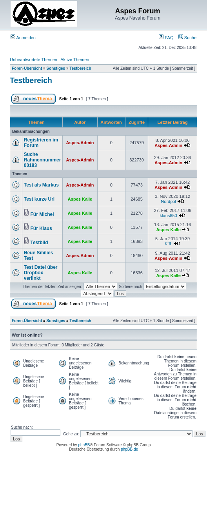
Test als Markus (41, 185)
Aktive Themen (74, 59)
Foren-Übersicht (27, 68)
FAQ (166, 37)
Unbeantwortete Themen (33, 59)
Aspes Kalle (80, 199)
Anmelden (23, 37)
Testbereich (80, 68)
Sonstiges (55, 68)
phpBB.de (129, 449)
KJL (168, 243)
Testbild (39, 242)
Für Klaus (41, 228)
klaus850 (168, 215)
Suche (187, 37)
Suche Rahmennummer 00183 (42, 160)
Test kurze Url (39, 199)
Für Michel (42, 214)
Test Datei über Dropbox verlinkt (41, 272)
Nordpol (168, 201)
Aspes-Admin (80, 142)
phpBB (84, 445)
